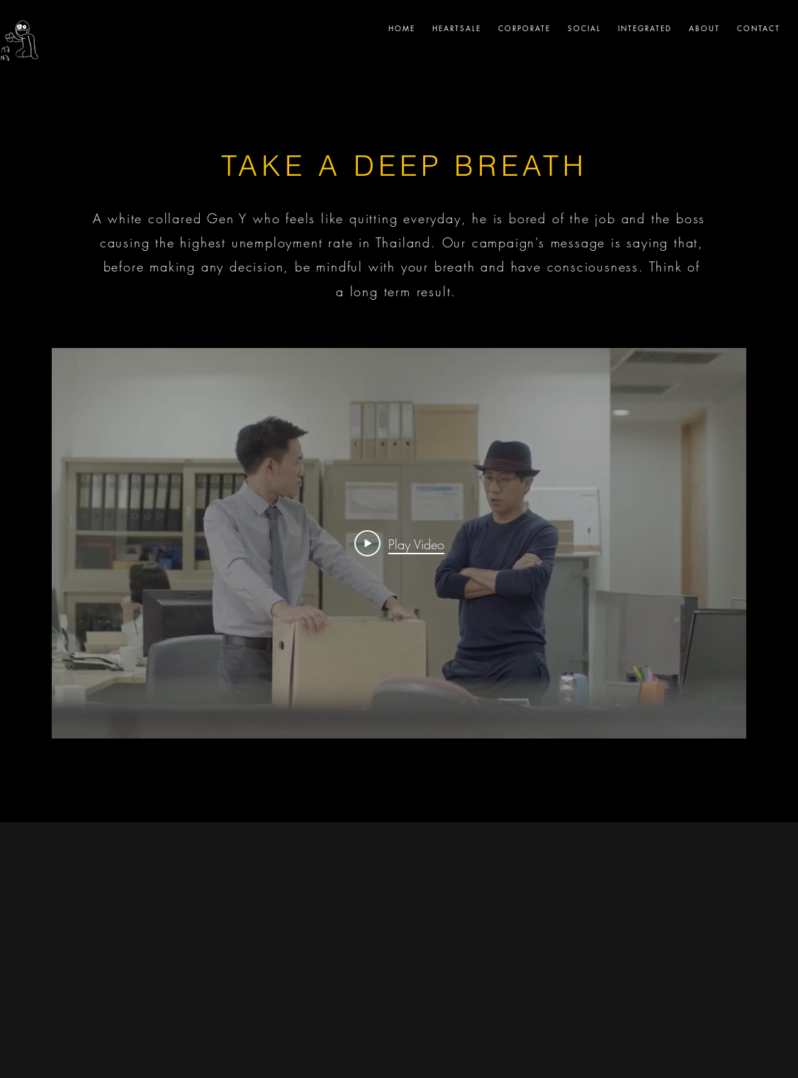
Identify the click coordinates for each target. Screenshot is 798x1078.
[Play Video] (399, 543)
